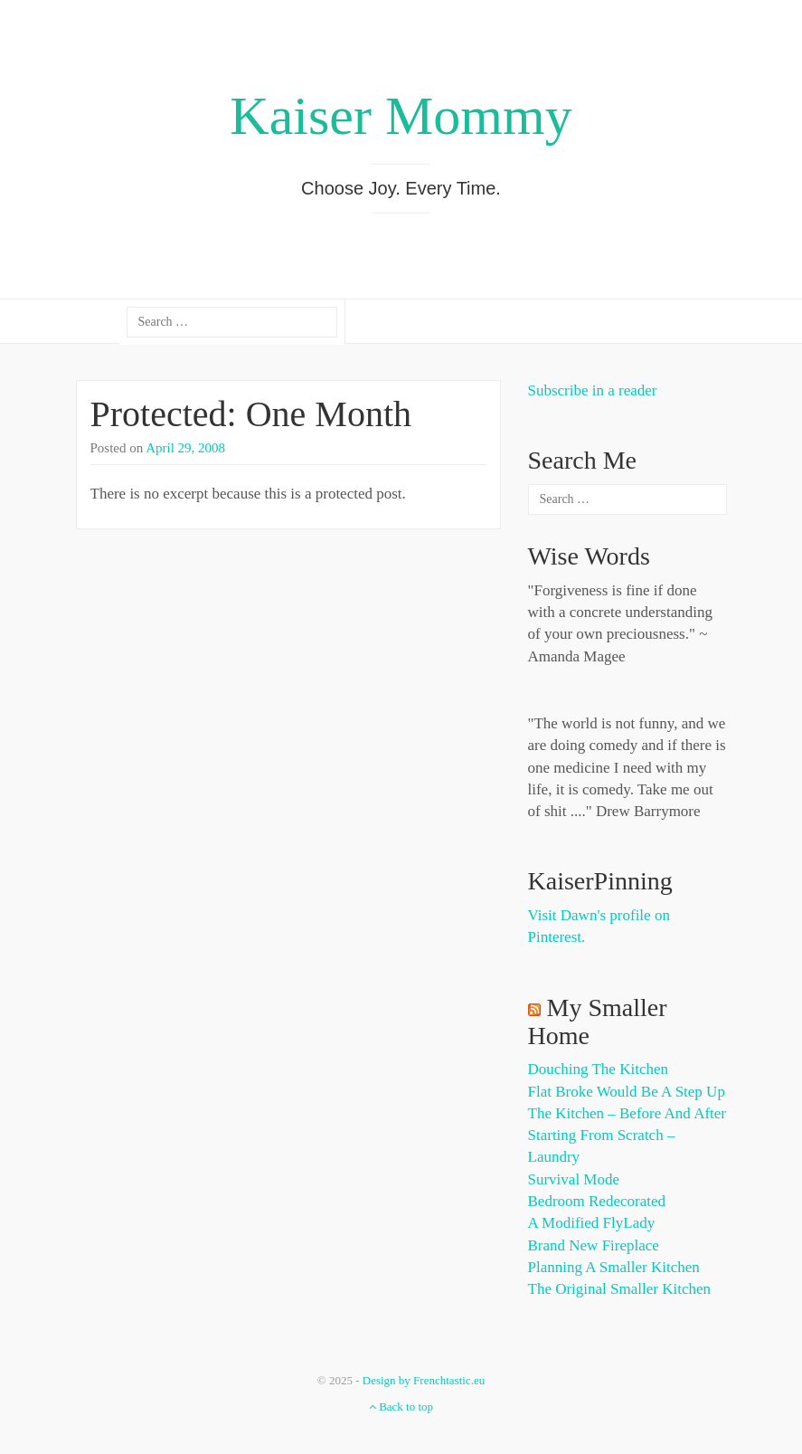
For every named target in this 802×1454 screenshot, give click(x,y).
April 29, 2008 (185, 448)
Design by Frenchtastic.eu (424, 1380)
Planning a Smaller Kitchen (614, 1267)
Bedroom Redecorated (596, 1201)
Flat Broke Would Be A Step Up (626, 1091)
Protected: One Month (251, 414)
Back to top (401, 1406)
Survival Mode (574, 1179)
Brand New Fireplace (593, 1245)
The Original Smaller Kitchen (620, 1288)
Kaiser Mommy (400, 116)
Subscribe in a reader (592, 390)
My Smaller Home (597, 1021)
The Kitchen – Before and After (627, 1113)
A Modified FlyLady (592, 1222)
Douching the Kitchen (598, 1069)
